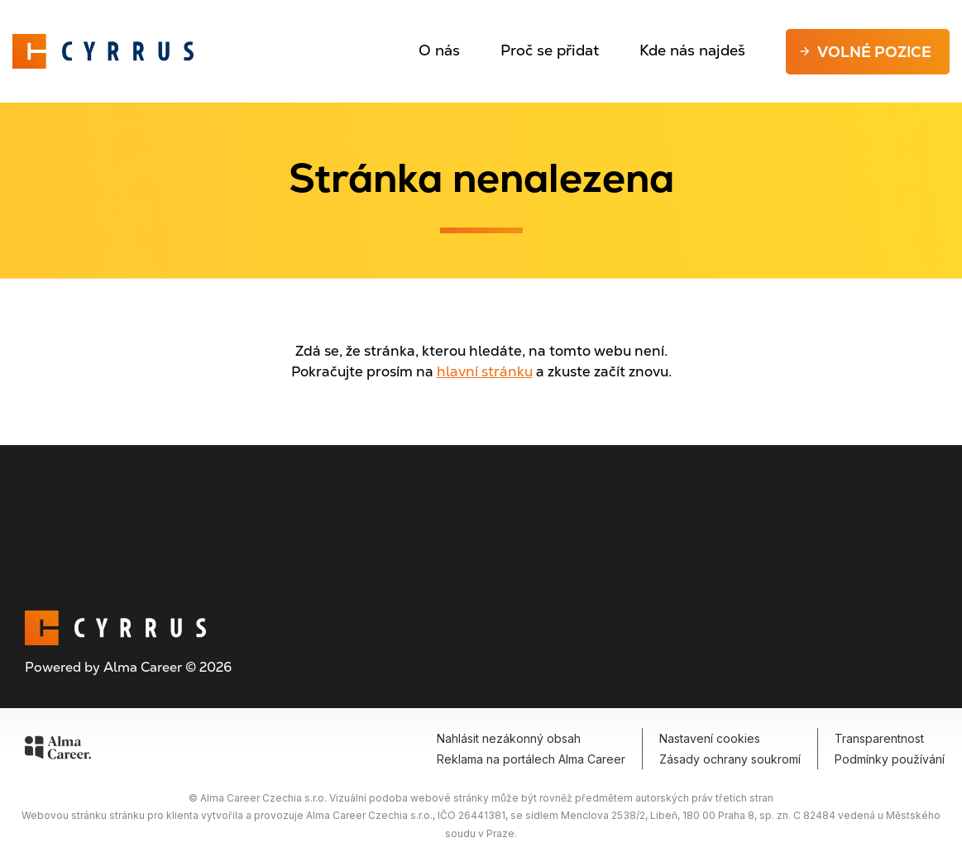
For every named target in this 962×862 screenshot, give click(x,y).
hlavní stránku (485, 371)
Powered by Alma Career (103, 667)
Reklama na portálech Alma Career (531, 759)
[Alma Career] (58, 750)
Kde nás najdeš (692, 50)
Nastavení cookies (709, 738)
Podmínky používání (890, 759)
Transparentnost (879, 738)
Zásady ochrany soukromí (730, 759)
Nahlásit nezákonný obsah (509, 738)
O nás (439, 50)
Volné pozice (874, 51)
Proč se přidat (549, 50)
